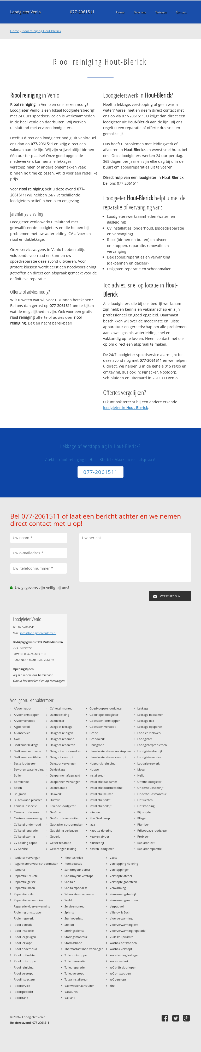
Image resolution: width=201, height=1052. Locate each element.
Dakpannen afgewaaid (65, 775)
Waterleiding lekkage (124, 955)
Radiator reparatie (149, 849)
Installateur (97, 775)
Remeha (19, 869)
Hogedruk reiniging (102, 763)
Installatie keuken (101, 794)
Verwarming (118, 888)
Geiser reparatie (60, 843)
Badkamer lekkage (26, 745)
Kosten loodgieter (102, 849)
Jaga (92, 824)
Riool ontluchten (25, 955)
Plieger (141, 818)
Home (14, 31)
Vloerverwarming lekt (124, 925)
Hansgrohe (97, 745)
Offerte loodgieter (149, 782)
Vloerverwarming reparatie (127, 931)
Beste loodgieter (25, 763)
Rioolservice (22, 986)
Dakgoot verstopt (61, 757)
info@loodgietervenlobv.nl (38, 633)
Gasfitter (55, 812)
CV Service (21, 849)
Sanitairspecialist (75, 888)
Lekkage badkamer (150, 715)
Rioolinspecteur (24, 979)
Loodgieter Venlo (25, 12)
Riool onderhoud (25, 949)
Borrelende (21, 782)
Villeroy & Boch (120, 912)
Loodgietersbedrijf (149, 751)
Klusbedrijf (97, 843)
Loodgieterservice (149, 757)
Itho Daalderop (100, 818)
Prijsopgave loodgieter (152, 830)
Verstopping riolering (124, 863)
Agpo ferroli (22, 727)
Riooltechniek (73, 857)
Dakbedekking (59, 715)
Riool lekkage (23, 943)
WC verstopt (118, 979)
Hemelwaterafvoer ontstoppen (110, 751)
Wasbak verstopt (121, 949)
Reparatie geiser (24, 882)
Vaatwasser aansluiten (79, 986)
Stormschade (73, 943)
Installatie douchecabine (106, 788)
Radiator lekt (146, 843)
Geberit (55, 836)
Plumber (143, 824)
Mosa (141, 769)
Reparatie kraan (24, 888)
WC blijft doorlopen (123, 967)
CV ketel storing (24, 836)
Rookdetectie (73, 863)
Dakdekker (57, 721)
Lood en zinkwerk (149, 733)
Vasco (113, 857)
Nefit (140, 775)
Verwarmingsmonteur (124, 900)
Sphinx (69, 912)
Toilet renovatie (74, 961)
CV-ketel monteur (62, 708)
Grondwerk (97, 739)
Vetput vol (117, 906)
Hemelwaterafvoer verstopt (108, 757)
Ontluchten (145, 800)
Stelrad (69, 925)
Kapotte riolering (101, 830)
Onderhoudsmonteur (151, 794)
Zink (112, 986)
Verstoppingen (119, 869)
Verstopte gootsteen (123, 882)
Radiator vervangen (27, 857)
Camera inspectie (25, 806)
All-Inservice (22, 733)
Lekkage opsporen (149, 727)
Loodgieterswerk (148, 763)
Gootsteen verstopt (103, 727)
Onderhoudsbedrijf (150, 788)
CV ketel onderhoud (27, 824)
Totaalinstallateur (76, 979)
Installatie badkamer (103, 782)
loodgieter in (125, 407)
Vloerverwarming (121, 918)
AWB (17, 739)
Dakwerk (56, 794)
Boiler (18, 775)
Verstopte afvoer (121, 876)
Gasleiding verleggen (64, 830)
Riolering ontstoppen (28, 912)
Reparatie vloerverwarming (32, 906)
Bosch (18, 788)
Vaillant (69, 998)
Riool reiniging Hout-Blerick (41, 31)
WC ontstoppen (120, 973)
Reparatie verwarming (28, 900)
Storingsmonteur (75, 937)
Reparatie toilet (24, 894)
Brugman (20, 794)
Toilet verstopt (74, 973)
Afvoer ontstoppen (26, 715)
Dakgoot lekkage (61, 727)
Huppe (94, 769)
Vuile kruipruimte (121, 937)
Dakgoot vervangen (63, 763)
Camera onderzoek (26, 812)
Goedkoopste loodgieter (106, 708)
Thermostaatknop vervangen (83, 949)
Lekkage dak (145, 721)
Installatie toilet (100, 800)
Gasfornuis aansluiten (64, 818)
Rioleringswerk (24, 918)
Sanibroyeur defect (77, 869)
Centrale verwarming (28, 818)
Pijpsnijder (144, 812)
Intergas (95, 812)
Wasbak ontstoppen (123, 943)
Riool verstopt (23, 973)
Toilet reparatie (74, 967)
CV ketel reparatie (26, 830)
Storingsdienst (74, 931)
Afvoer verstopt (24, 721)
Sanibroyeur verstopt (78, 876)
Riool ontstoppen (26, 961)
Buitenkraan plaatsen (28, 800)
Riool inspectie (24, 931)
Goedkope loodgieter (104, 715)
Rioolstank (21, 998)
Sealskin (69, 900)
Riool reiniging (23, 967)
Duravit (55, 800)
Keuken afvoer (99, 836)
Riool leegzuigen (25, 937)
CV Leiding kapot (25, 843)
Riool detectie (23, 925)
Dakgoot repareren (62, 745)
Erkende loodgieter (62, 806)
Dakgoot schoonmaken (65, 751)
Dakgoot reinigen (61, 733)
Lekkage (142, 708)
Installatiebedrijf (100, 806)
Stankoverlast (73, 918)
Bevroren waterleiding (29, 769)
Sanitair (69, 882)
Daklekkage (57, 769)
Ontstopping (146, 806)
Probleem (143, 836)
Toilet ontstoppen (76, 955)
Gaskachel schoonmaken (66, 824)
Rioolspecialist (23, 992)
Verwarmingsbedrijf (123, 894)
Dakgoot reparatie (62, 739)
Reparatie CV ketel (26, 876)
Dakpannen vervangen (65, 782)
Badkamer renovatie (27, 751)
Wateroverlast (119, 961)
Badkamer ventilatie (27, 757)
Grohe (94, 733)
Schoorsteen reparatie (79, 894)
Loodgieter (144, 739)
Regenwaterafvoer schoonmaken (36, 863)
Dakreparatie (58, 788)
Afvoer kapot (22, 708)
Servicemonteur (75, 906)
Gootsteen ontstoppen (105, 721)
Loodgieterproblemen (152, 745)
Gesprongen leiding (63, 849)
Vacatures (71, 992)
